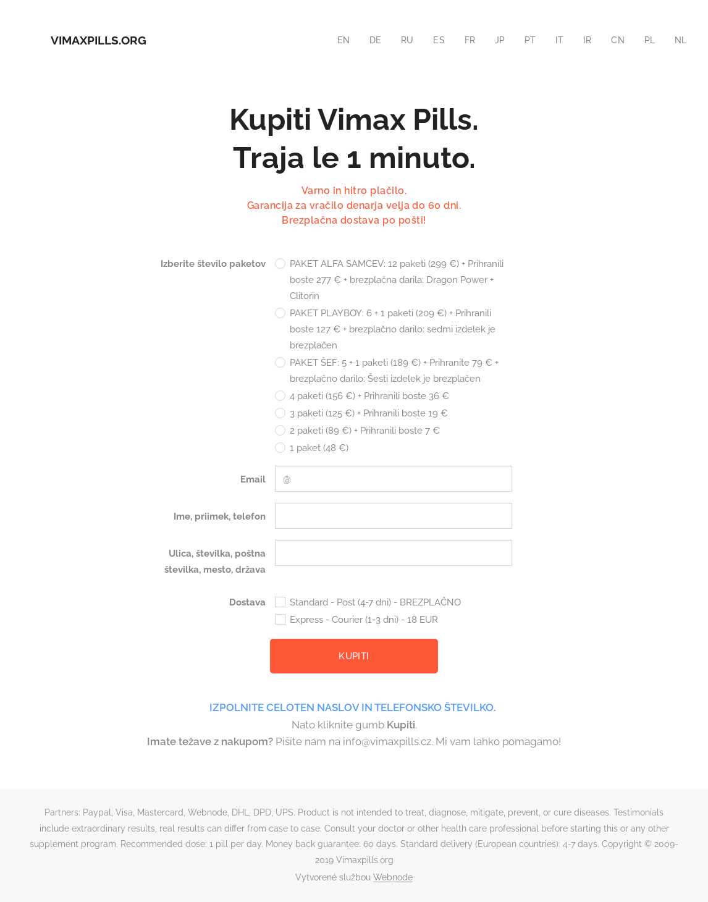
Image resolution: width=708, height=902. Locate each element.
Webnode (393, 877)
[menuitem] (338, 40)
